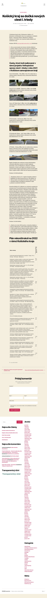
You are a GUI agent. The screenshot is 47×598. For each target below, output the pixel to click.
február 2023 (27, 488)
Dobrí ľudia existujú (6, 439)
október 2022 (27, 494)
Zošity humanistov (28, 575)
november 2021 (28, 510)
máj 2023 (27, 483)
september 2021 (28, 513)
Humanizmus (27, 554)
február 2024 (27, 470)
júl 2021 (26, 516)
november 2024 (28, 457)
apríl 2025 (27, 449)
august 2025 (27, 443)
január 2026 (27, 436)
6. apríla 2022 (31, 25)
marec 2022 (27, 504)
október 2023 (27, 476)
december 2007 (28, 533)
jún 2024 (26, 464)
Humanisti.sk (8, 595)
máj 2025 (27, 448)
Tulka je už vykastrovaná (7, 470)
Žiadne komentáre (24, 27)
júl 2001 (26, 541)
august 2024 (27, 461)
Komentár (11, 390)
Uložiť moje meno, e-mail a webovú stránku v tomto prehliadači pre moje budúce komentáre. (23, 410)
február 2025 (27, 452)
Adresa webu (11, 404)
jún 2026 (26, 429)
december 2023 (28, 473)
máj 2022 (26, 501)
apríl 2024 (27, 467)
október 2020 (27, 529)
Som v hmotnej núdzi (6, 441)
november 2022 (28, 492)
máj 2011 (26, 532)
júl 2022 (26, 498)
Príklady (26, 566)
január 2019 (27, 530)
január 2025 (27, 454)
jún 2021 (26, 517)
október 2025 (27, 440)
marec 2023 (27, 486)
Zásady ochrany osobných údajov (18, 595)
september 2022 (28, 495)
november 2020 (28, 527)
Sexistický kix (5, 443)
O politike (26, 562)
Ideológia (26, 556)
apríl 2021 (27, 520)
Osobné (26, 563)
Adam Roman (27, 550)
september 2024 (28, 460)
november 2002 (28, 538)
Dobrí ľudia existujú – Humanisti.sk (9, 468)
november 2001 (28, 539)
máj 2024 (27, 466)
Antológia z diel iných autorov (31, 551)
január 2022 (27, 507)
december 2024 (28, 455)
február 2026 (27, 435)
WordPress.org (28, 587)
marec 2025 (27, 451)
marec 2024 (27, 469)
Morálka (26, 559)
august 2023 (27, 479)
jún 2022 (26, 499)
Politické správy (28, 565)
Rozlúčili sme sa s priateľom (13, 457)
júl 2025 (26, 445)
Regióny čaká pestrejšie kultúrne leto (10, 436)
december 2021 (28, 508)
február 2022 (27, 505)
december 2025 (28, 438)
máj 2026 (27, 430)
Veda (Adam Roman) (29, 574)
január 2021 (27, 525)
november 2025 (28, 439)
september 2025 (28, 442)
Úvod (26, 571)
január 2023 (27, 489)
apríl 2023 (27, 485)
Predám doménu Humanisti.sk (8, 434)
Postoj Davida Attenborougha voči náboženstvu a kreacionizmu (10, 465)
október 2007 (27, 535)
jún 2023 (26, 482)
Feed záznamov (28, 584)
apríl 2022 (27, 502)
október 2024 (27, 458)
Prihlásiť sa (27, 583)
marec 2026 (27, 433)
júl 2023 (26, 480)
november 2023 (28, 474)
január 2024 (27, 471)
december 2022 (28, 491)
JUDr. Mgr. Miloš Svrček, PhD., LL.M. (25, 45)
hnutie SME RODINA (14, 365)
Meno (10, 399)
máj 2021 (26, 519)
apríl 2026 (27, 432)
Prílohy (26, 568)
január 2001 (27, 542)
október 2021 (27, 511)
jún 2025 (26, 446)
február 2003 (27, 536)
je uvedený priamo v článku (21, 25)
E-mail (25, 399)
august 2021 (27, 514)
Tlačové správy (23, 14)
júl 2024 (26, 463)
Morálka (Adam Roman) (30, 560)
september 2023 (28, 477)
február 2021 (27, 523)
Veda (26, 572)
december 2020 (28, 526)
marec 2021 (27, 522)
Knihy (26, 557)
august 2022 (27, 497)
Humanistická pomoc (29, 553)
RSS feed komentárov (29, 586)
